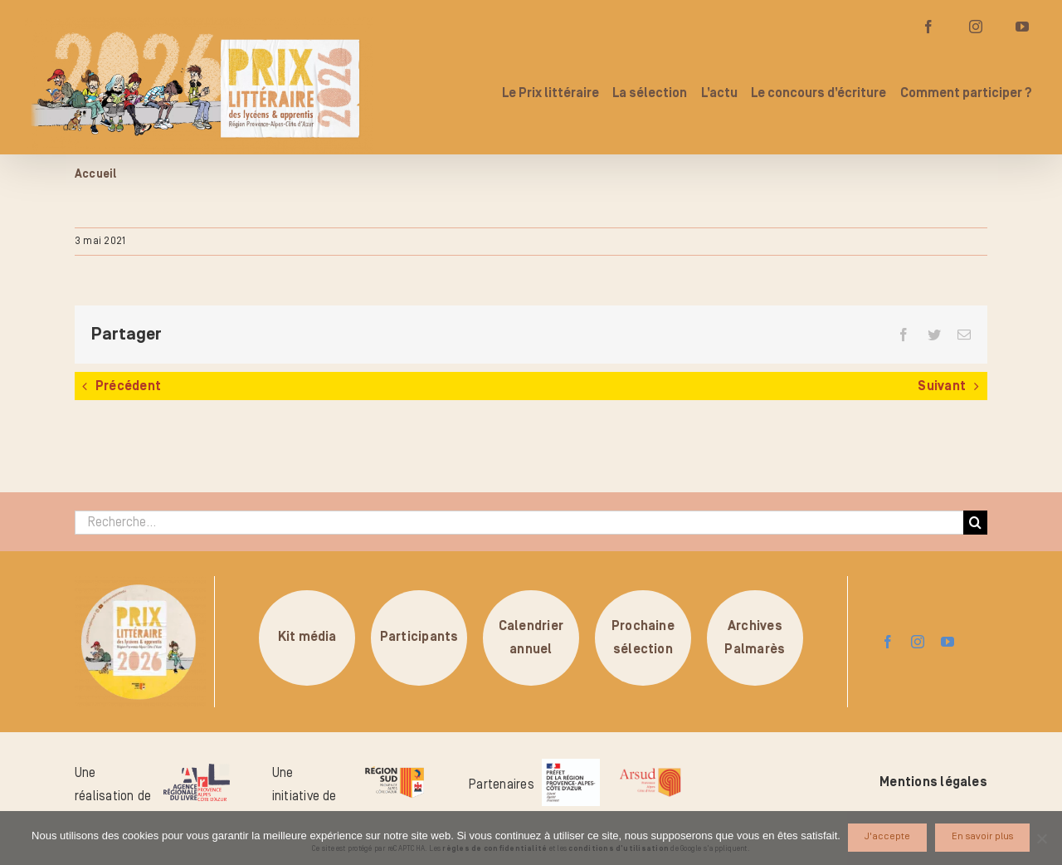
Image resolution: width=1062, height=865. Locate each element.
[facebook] (887, 641)
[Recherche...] (519, 523)
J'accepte (888, 837)
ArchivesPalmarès (754, 637)
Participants (419, 637)
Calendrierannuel (531, 637)
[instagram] (917, 641)
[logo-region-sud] (394, 767)
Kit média (307, 637)
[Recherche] (975, 523)
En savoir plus (983, 837)
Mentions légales (933, 782)
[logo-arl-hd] (196, 770)
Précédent (128, 386)
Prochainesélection (643, 637)
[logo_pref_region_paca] (571, 765)
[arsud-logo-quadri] (650, 770)
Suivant (942, 386)
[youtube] (947, 641)
